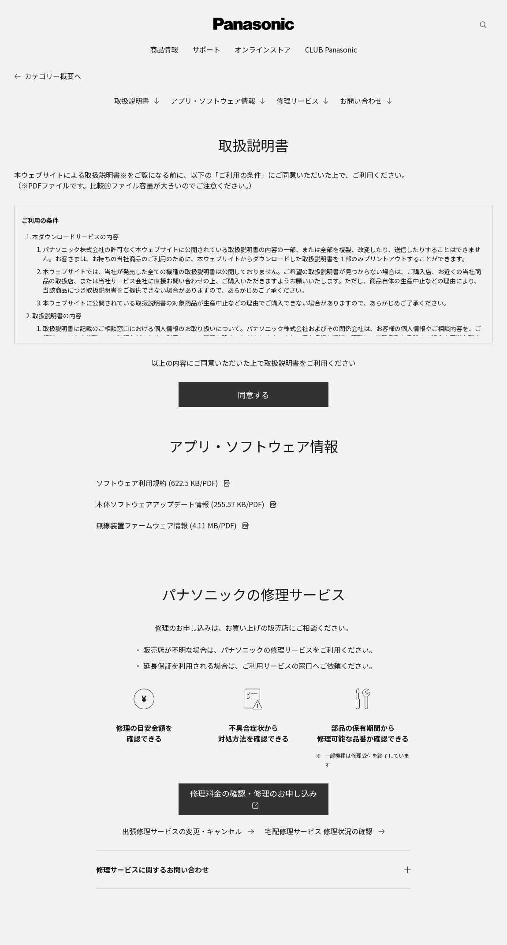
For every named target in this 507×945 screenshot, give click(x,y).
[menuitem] (164, 49)
